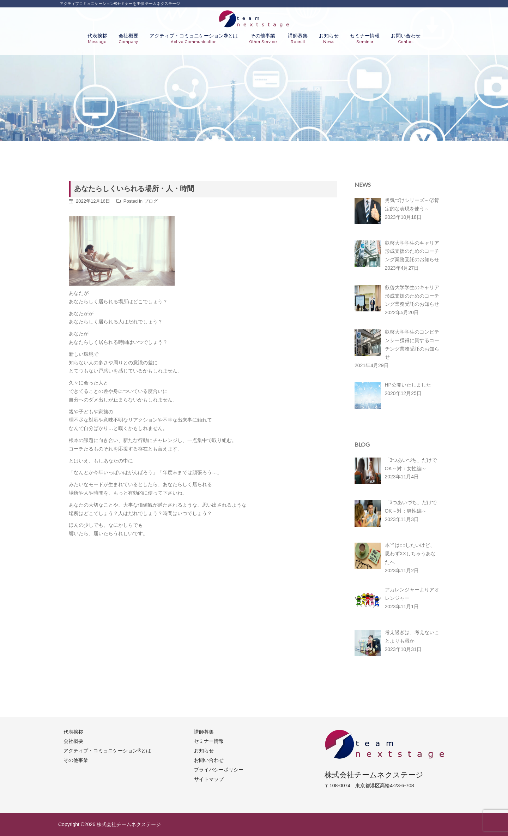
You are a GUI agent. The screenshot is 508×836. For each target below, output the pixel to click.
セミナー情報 (365, 39)
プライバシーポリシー (218, 769)
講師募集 (298, 39)
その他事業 (263, 39)
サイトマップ (209, 779)
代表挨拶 (97, 39)
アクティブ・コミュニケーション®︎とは (194, 39)
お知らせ (329, 39)
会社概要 (128, 39)
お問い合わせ (406, 39)
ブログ (151, 201)
